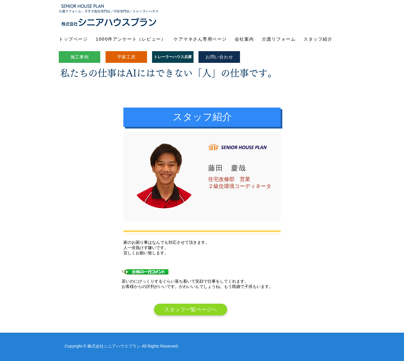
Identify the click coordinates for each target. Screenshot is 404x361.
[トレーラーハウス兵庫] (173, 57)
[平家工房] (126, 57)
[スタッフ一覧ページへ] (190, 309)
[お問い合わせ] (219, 57)
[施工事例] (79, 57)
